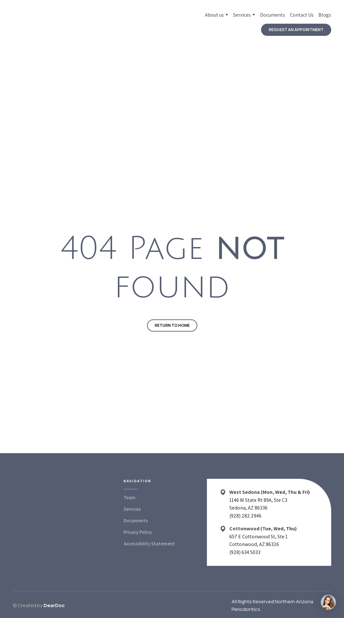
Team (129, 497)
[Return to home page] (51, 24)
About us (214, 15)
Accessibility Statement (149, 544)
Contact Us (302, 15)
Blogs (324, 15)
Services (242, 15)
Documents (272, 15)
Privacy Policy (138, 532)
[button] (296, 30)
